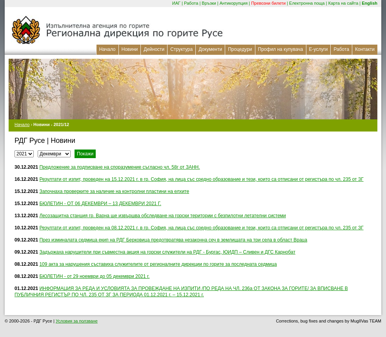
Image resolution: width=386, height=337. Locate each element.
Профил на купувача (280, 49)
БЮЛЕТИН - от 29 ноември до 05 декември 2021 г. (94, 276)
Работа (191, 3)
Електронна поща (307, 3)
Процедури (240, 49)
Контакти (365, 49)
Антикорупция (234, 3)
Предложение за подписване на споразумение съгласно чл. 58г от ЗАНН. (119, 167)
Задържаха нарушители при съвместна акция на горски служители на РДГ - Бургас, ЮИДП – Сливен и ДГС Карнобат (167, 252)
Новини (130, 49)
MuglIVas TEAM (366, 321)
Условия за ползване (77, 321)
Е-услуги (318, 49)
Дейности (154, 49)
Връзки (209, 3)
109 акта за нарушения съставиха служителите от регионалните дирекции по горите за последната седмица (158, 264)
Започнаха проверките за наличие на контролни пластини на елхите (114, 191)
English (369, 3)
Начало (107, 49)
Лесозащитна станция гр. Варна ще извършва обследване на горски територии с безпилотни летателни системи (162, 215)
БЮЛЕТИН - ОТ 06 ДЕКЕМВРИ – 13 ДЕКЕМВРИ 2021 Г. (100, 203)
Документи (210, 49)
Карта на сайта (343, 3)
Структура (181, 49)
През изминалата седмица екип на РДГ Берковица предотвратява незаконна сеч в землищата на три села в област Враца (173, 240)
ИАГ (176, 3)
